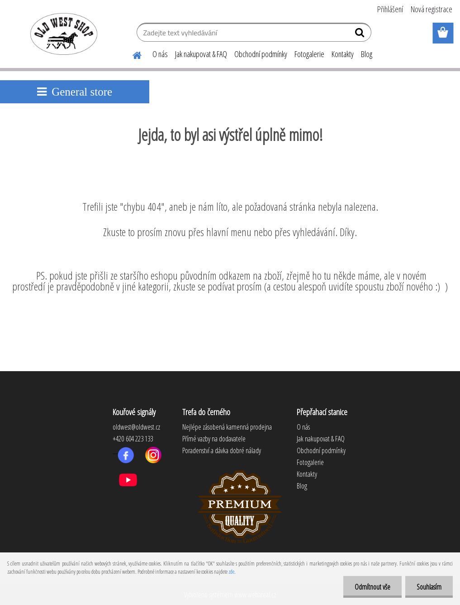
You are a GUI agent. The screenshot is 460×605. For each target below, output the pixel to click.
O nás (160, 53)
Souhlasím (429, 587)
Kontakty (343, 53)
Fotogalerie (309, 53)
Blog (366, 53)
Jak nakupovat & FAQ (201, 53)
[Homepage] (132, 54)
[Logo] (62, 33)
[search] (361, 34)
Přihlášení (390, 9)
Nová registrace (431, 9)
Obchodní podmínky (260, 53)
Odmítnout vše (372, 587)
